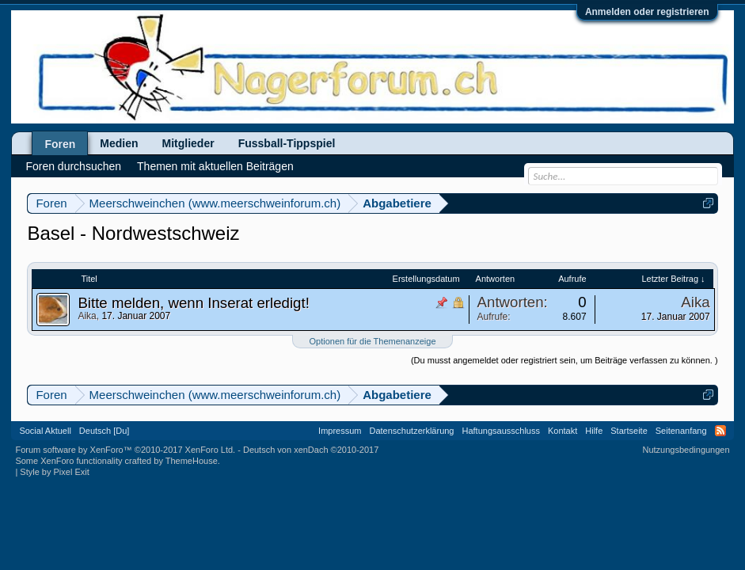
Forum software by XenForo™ (125, 449)
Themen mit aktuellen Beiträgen (215, 166)
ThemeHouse (191, 461)
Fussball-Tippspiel (287, 143)
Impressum (339, 430)
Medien (119, 143)
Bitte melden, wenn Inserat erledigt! (193, 302)
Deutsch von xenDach (310, 449)
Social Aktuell (44, 430)
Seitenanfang (681, 430)
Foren (59, 144)
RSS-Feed (720, 430)
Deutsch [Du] (104, 430)
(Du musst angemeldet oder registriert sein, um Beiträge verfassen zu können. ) (564, 360)
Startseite (628, 430)
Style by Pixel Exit (54, 472)
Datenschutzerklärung (411, 430)
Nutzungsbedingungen (686, 449)
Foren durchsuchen (73, 166)
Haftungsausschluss (501, 430)
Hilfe (593, 430)
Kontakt (562, 430)
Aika (87, 315)
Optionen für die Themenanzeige (372, 341)
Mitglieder (188, 143)
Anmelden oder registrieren (647, 11)
